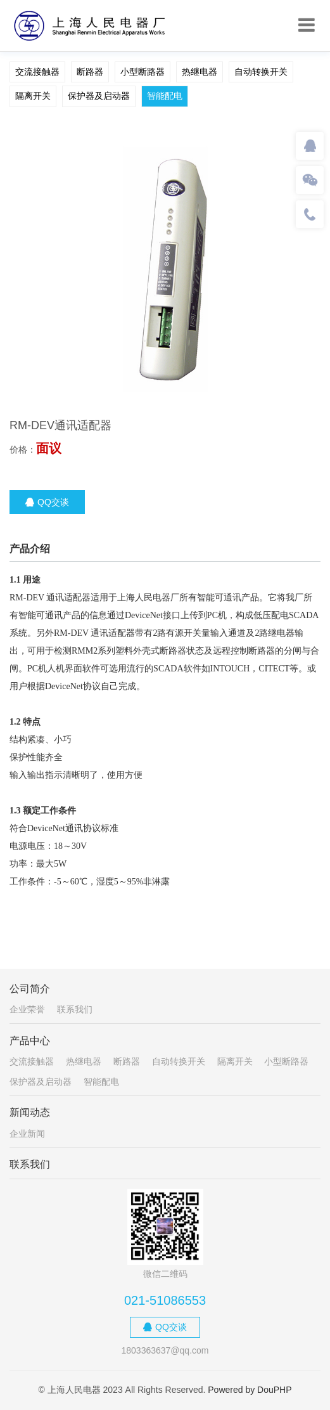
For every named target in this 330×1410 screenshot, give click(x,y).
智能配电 (164, 96)
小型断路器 (142, 72)
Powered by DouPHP (249, 1390)
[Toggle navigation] (306, 25)
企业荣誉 (27, 1009)
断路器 (90, 72)
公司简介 (30, 988)
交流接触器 (37, 72)
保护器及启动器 (99, 96)
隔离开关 (33, 96)
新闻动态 (30, 1112)
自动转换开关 (261, 72)
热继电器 (199, 72)
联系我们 (74, 1009)
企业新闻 (27, 1134)
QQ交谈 (47, 502)
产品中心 (30, 1040)
